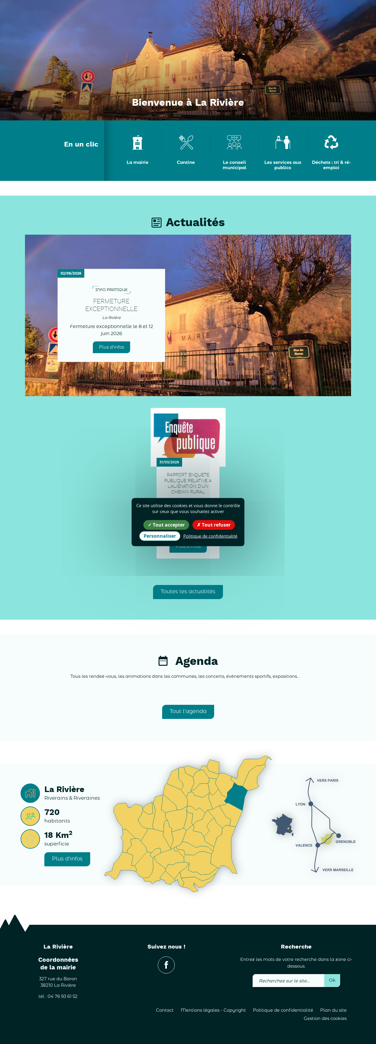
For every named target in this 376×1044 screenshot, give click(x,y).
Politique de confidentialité (283, 1010)
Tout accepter (166, 524)
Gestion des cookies (325, 1018)
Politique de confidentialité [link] (210, 536)
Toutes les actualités (188, 591)
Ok (332, 980)
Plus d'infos (111, 347)
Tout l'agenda (188, 711)
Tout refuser (214, 524)
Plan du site (333, 1010)
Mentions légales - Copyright (213, 1010)
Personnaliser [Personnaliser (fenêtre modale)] (160, 536)
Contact (165, 1010)
